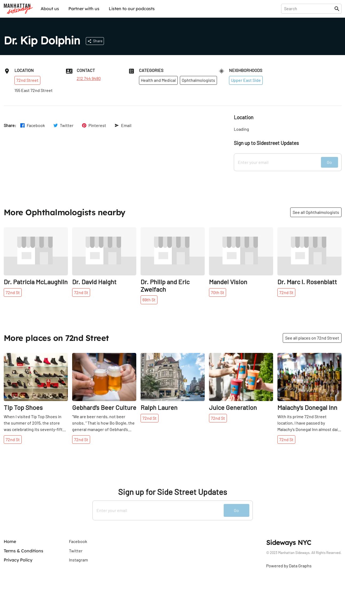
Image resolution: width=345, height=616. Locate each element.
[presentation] (309, 8)
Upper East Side (246, 80)
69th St (149, 299)
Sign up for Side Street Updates (172, 491)
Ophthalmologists (198, 80)
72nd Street (27, 80)
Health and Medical (158, 80)
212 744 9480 (89, 78)
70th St (217, 292)
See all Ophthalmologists (316, 212)
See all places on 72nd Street (312, 337)
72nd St (13, 292)
